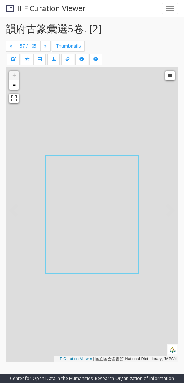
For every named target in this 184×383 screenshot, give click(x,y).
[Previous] (11, 46)
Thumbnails (68, 46)
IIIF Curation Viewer (46, 8)
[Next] (45, 46)
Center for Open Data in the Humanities (51, 378)
